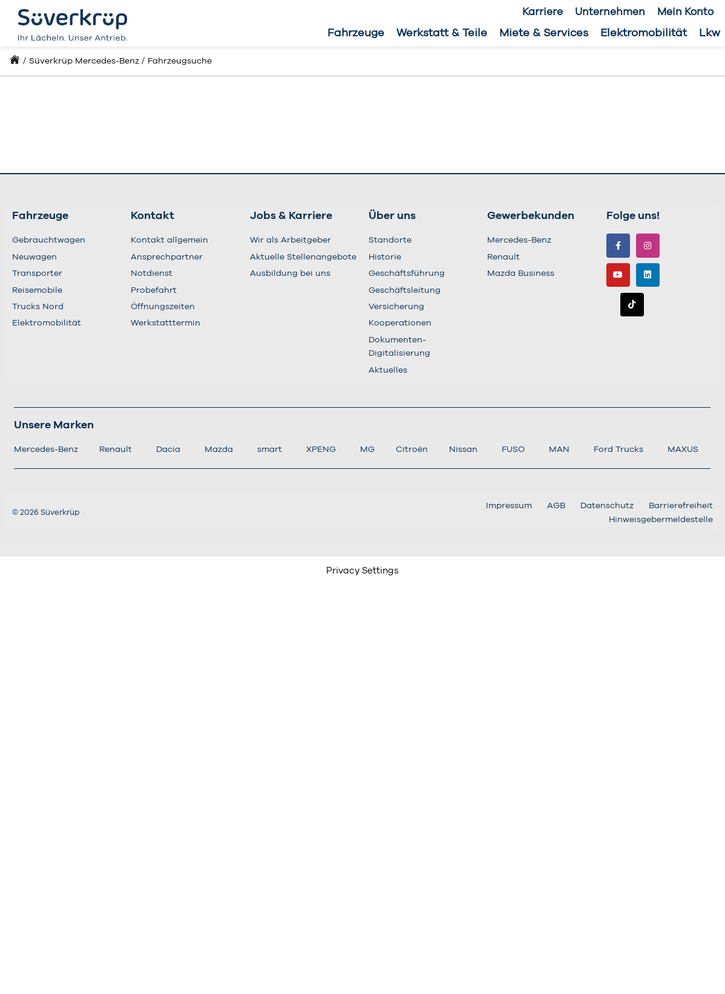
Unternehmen (610, 12)
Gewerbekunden (530, 216)
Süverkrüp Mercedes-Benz (84, 61)
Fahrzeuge (355, 33)
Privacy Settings (362, 570)
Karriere (542, 12)
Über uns (392, 216)
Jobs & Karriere (291, 216)
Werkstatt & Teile (441, 33)
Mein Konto (685, 12)
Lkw (709, 33)
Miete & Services (543, 33)
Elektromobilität (643, 33)
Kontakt (152, 216)
